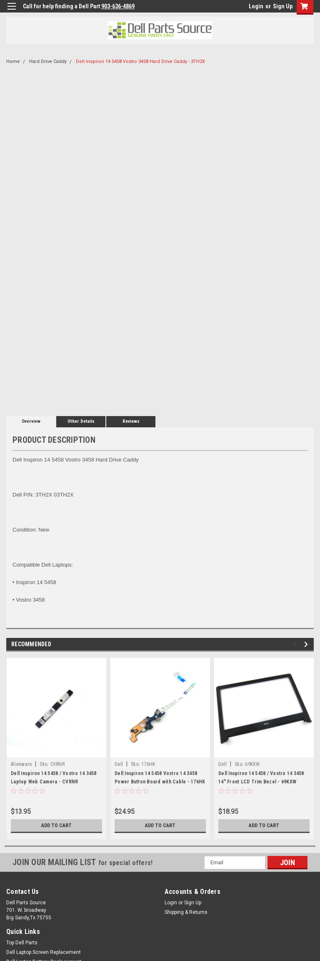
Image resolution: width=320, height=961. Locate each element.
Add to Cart (56, 825)
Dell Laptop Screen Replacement (43, 952)
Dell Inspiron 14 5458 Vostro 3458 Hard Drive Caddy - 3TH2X (140, 61)
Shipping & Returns (186, 912)
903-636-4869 (118, 6)
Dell (119, 764)
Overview (31, 421)
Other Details (81, 421)
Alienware (21, 764)
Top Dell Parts (22, 943)
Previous (295, 644)
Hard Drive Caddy (48, 61)
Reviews (131, 421)
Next (307, 644)
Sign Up (282, 6)
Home (13, 61)
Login (256, 6)
